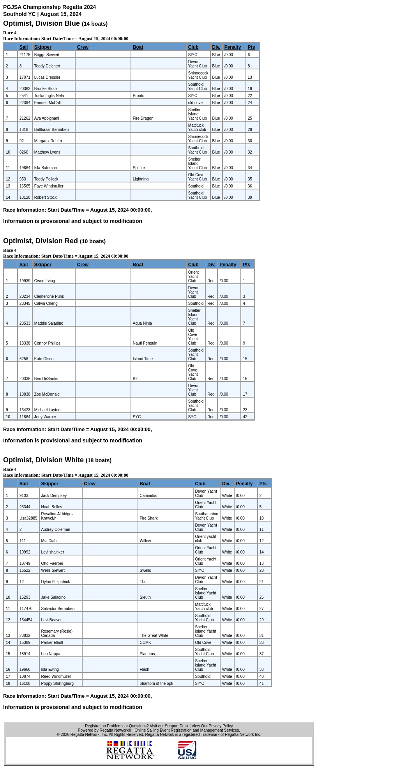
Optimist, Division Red (40, 241)
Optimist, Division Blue (41, 23)
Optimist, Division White (43, 460)
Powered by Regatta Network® (104, 730)
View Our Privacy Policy (212, 726)
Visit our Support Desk (169, 726)
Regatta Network (85, 734)
